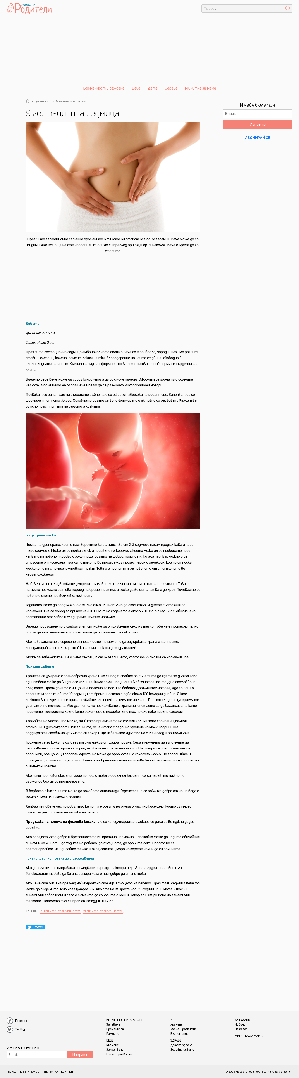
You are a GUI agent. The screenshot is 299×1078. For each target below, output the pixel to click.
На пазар (241, 1029)
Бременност (115, 1029)
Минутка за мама (200, 88)
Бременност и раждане (103, 88)
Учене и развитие (183, 1029)
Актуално (242, 1020)
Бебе (136, 88)
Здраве (171, 88)
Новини (240, 1024)
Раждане (112, 1033)
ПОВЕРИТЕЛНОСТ (30, 1071)
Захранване (115, 1049)
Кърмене (112, 1045)
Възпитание (179, 1033)
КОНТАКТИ (67, 1071)
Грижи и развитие (119, 1054)
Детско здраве (181, 1045)
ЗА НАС (12, 1071)
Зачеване (113, 1024)
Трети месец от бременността (102, 911)
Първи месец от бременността (60, 911)
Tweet (35, 927)
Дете (153, 88)
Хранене (176, 1024)
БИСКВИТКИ (50, 1071)
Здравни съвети (182, 1049)
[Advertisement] (149, 49)
